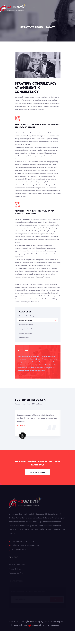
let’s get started (37, 472)
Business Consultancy (26, 324)
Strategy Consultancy (37, 320)
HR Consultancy (24, 337)
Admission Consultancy (26, 316)
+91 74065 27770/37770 (23, 542)
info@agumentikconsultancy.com (26, 546)
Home (32, 24)
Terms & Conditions (17, 565)
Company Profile (15, 574)
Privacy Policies (15, 569)
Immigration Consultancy (27, 329)
